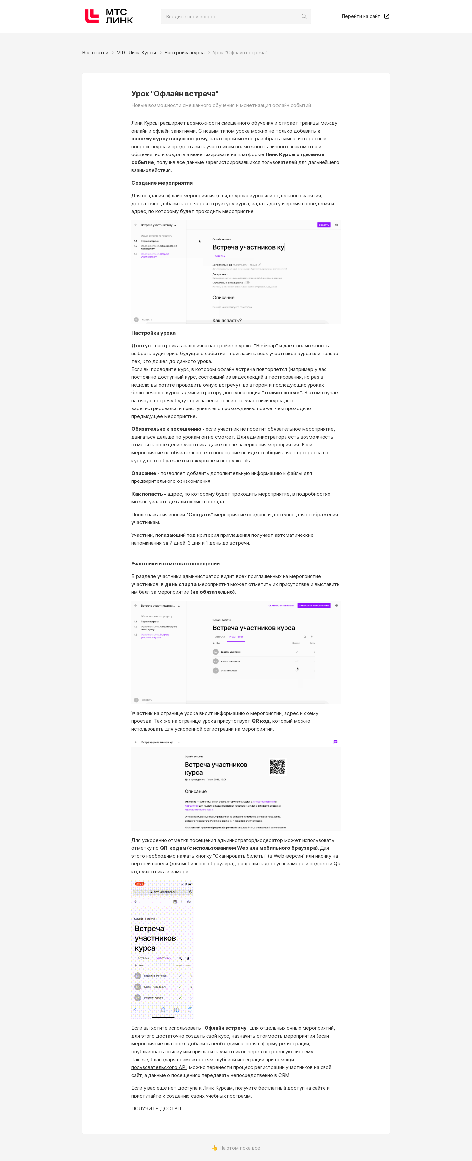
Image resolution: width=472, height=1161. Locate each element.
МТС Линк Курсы (136, 52)
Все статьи (95, 52)
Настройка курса (184, 52)
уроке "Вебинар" (258, 345)
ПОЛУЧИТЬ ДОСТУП (156, 1108)
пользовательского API (159, 1067)
